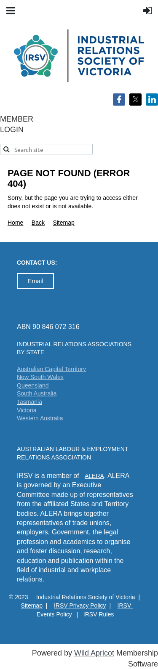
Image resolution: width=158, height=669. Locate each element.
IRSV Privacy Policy (80, 605)
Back (38, 222)
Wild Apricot (94, 653)
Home (15, 222)
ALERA (94, 476)
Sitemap (63, 222)
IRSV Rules (98, 614)
